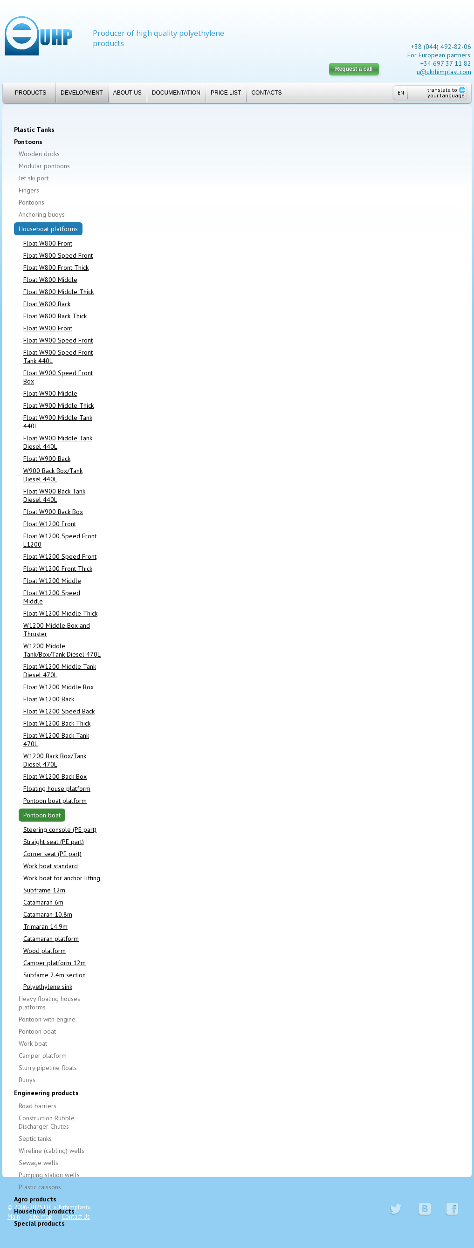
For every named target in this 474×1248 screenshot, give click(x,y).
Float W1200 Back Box (55, 776)
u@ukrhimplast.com (444, 72)
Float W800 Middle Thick (58, 292)
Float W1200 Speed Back (59, 711)
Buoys (27, 1080)
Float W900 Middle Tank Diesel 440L (57, 442)
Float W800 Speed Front (58, 255)
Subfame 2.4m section (54, 975)
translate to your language (446, 92)
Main (13, 1217)
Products (27, 92)
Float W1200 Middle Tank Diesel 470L (59, 670)
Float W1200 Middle (52, 580)
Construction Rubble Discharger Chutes (47, 1122)
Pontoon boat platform (55, 800)
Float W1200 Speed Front (59, 556)
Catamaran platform (51, 938)
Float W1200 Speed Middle (51, 597)
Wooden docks (39, 154)
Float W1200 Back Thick (56, 723)
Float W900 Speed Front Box (58, 377)
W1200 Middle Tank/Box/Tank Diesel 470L (62, 650)
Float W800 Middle (50, 279)
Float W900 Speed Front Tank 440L (58, 356)
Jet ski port (33, 178)
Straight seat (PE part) (53, 841)
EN (400, 92)
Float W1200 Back (48, 699)
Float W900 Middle (50, 393)
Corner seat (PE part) (52, 854)
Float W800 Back (46, 304)
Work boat (33, 1043)
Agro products (35, 1199)
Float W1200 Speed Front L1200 (59, 540)
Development (82, 92)
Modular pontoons (44, 166)
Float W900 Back (46, 458)
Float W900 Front (47, 328)
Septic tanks (35, 1138)
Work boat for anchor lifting (61, 878)
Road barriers (37, 1106)
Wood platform (44, 950)
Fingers (29, 190)
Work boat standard (50, 866)
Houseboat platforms (48, 229)
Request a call (354, 69)
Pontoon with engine (47, 1019)
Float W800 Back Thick (55, 316)
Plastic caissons (40, 1187)
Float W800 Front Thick (56, 267)
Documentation (176, 92)
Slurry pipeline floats (48, 1067)
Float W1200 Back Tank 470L (56, 739)
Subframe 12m (44, 890)
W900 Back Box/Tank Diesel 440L (52, 474)
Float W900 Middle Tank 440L (57, 421)
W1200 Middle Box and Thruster (56, 629)
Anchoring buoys (42, 214)
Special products (39, 1223)
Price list (226, 92)
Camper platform (43, 1055)
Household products (44, 1211)
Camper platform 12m (54, 963)
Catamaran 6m (43, 902)
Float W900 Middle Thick (58, 405)
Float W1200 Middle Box (58, 687)
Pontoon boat (42, 815)
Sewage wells (38, 1163)
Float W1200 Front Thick (57, 568)
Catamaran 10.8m (47, 914)
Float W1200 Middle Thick (60, 613)
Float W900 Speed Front (58, 340)
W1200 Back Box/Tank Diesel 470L (54, 760)
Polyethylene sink (47, 986)
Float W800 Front (47, 243)
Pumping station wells (49, 1175)
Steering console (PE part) (59, 829)
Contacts (266, 92)
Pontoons (28, 141)
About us (127, 92)
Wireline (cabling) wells (51, 1150)
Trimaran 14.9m (45, 926)
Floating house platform (56, 788)
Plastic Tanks (34, 129)
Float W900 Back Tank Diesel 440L (54, 495)
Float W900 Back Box (53, 511)
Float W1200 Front (49, 524)
